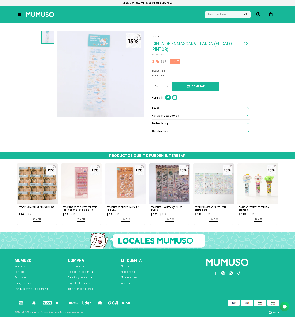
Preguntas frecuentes (79, 283)
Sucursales (20, 277)
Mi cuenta (126, 266)
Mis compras (128, 271)
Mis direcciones (129, 277)
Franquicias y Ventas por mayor (31, 288)
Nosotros (20, 266)
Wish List (126, 283)
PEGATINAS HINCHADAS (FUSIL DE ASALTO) (166, 209)
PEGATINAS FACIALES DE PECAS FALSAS (36, 207)
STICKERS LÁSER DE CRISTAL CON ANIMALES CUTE (210, 209)
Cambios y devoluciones (81, 277)
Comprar (198, 86)
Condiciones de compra (80, 271)
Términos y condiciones (80, 288)
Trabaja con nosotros (26, 283)
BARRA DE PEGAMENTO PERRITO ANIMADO (254, 209)
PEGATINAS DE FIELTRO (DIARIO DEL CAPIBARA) (123, 209)
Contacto (19, 271)
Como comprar (76, 266)
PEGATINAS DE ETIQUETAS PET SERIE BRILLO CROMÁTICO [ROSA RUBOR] (80, 209)
